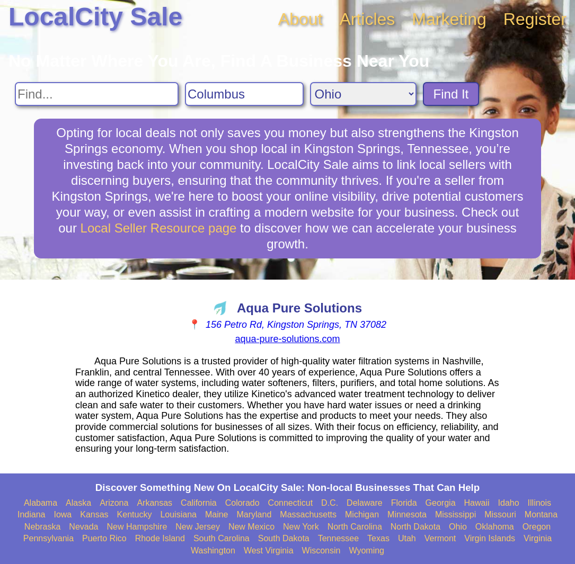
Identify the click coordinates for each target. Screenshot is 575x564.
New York (301, 526)
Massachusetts (308, 514)
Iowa (63, 514)
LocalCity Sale (95, 17)
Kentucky (134, 514)
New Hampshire (137, 526)
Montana (541, 514)
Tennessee (338, 538)
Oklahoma (494, 526)
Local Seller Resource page (159, 228)
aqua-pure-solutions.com (287, 339)
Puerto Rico (104, 538)
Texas (378, 538)
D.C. (329, 502)
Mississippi (455, 514)
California (199, 502)
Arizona (114, 502)
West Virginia (269, 550)
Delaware (365, 502)
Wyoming (366, 550)
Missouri (500, 514)
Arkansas (154, 502)
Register (535, 19)
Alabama (40, 502)
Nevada (83, 526)
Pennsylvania (48, 538)
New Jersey (197, 526)
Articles (367, 19)
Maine (216, 514)
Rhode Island (160, 538)
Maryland (254, 514)
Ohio (458, 526)
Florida (404, 502)
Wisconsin (321, 550)
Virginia (538, 538)
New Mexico (251, 526)
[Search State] (363, 94)
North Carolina (355, 526)
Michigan (362, 514)
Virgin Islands (489, 538)
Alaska (78, 502)
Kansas (94, 514)
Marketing (449, 19)
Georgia (441, 502)
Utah (407, 538)
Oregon (537, 526)
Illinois (539, 502)
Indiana (31, 514)
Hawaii (477, 502)
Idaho (508, 502)
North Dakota (415, 526)
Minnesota (407, 514)
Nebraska (42, 526)
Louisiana (178, 514)
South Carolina (221, 538)
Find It (451, 94)
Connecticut (290, 502)
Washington (213, 550)
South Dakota (283, 538)
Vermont (440, 538)
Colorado (242, 502)
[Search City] (244, 94)
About (300, 19)
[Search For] (97, 94)
